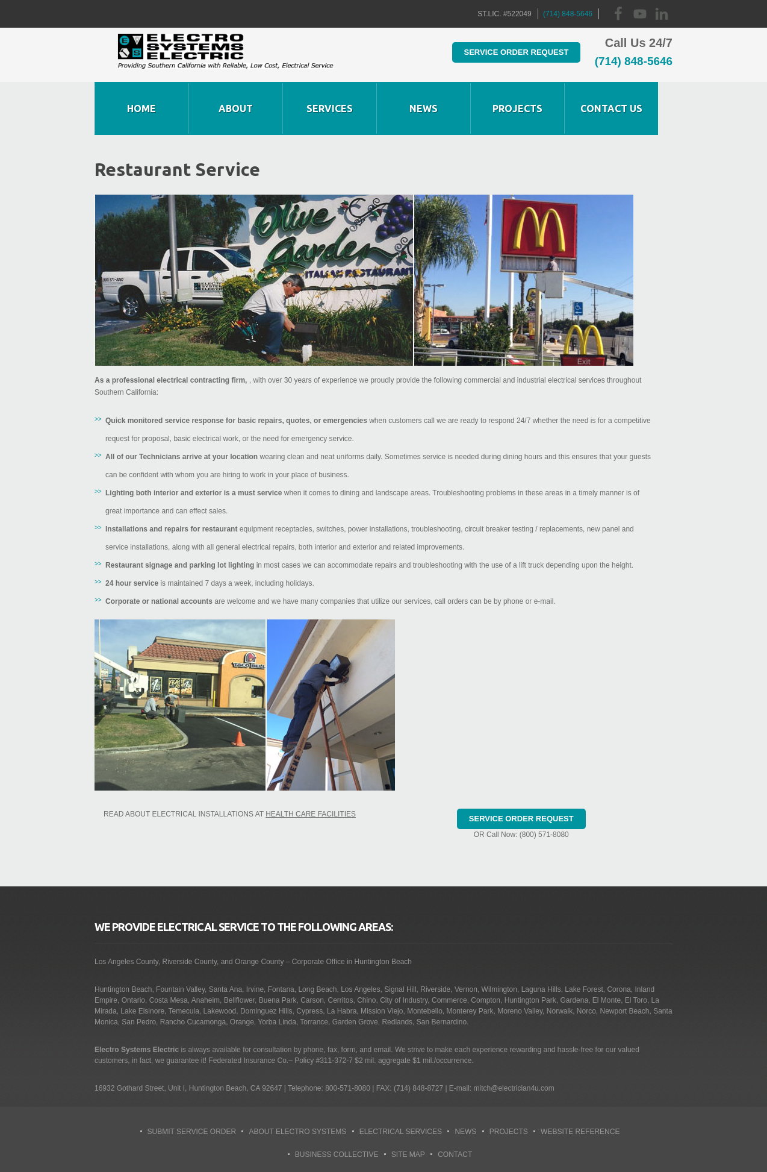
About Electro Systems (297, 1131)
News (465, 1131)
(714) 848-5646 (567, 14)
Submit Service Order (192, 1131)
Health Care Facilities (311, 814)
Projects (508, 1131)
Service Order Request (503, 51)
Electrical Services (400, 1131)
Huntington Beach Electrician (225, 55)
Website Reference (580, 1131)
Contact (455, 1154)
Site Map (408, 1154)
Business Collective (337, 1154)
